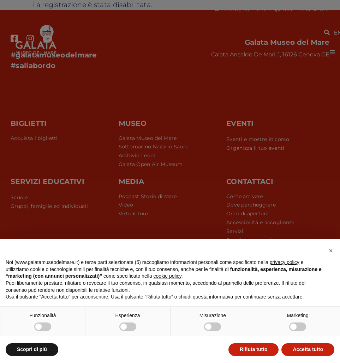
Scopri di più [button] (32, 349)
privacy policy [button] (284, 262)
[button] (330, 250)
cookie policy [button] (167, 276)
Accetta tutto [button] (308, 349)
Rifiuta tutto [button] (254, 349)
